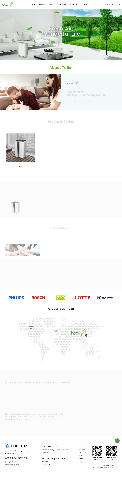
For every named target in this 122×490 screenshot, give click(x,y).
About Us (42, 4)
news (81, 472)
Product (51, 4)
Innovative (62, 4)
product (82, 463)
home (81, 459)
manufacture (83, 469)
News (86, 4)
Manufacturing (75, 4)
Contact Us (96, 4)
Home (33, 4)
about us (82, 466)
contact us (83, 475)
